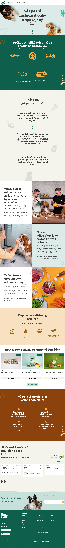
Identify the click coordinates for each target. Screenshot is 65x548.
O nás (23, 515)
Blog (23, 520)
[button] (10, 3)
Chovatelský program (40, 517)
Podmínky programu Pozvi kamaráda (43, 530)
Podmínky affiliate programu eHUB (42, 532)
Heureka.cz (55, 459)
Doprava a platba (39, 515)
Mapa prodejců (26, 518)
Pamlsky (52, 520)
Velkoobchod (39, 522)
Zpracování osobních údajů (56, 504)
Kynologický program (40, 520)
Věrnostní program (27, 525)
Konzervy (52, 515)
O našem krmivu (26, 513)
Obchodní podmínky (40, 525)
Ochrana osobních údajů (41, 527)
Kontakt (24, 527)
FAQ (23, 522)
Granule (52, 517)
